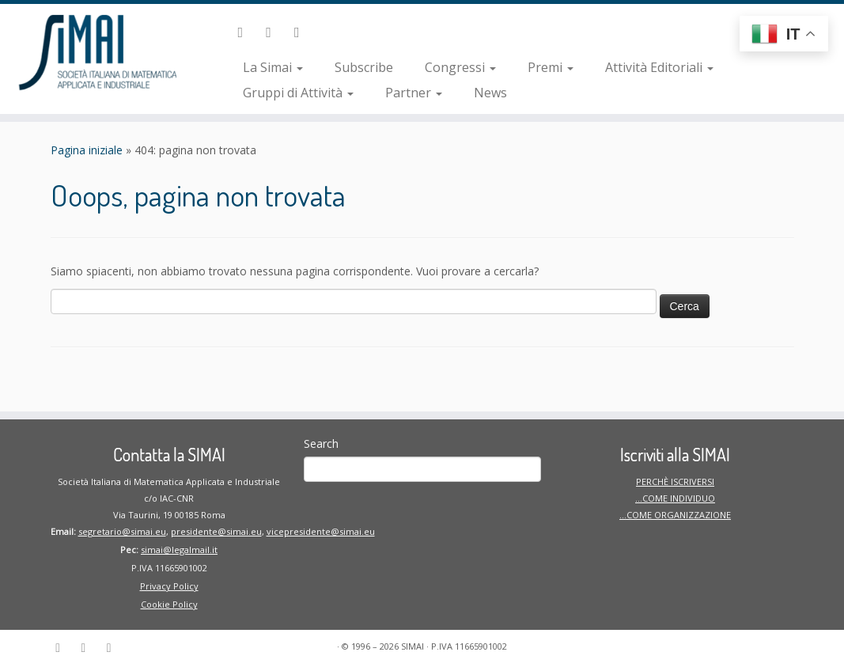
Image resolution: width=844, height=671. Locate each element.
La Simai (273, 67)
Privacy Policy (169, 586)
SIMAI (412, 646)
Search (321, 443)
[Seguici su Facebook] (273, 31)
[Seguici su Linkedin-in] (245, 31)
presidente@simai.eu (216, 531)
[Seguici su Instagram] (302, 31)
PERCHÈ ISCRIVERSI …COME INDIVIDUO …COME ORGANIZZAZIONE (675, 498)
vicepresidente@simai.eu (321, 531)
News (490, 92)
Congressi (460, 67)
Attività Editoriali (659, 67)
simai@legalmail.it (179, 549)
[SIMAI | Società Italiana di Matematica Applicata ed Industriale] (99, 51)
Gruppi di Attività (298, 92)
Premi (550, 67)
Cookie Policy (169, 604)
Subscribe (364, 67)
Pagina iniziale (87, 149)
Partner (413, 92)
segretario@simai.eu (122, 531)
